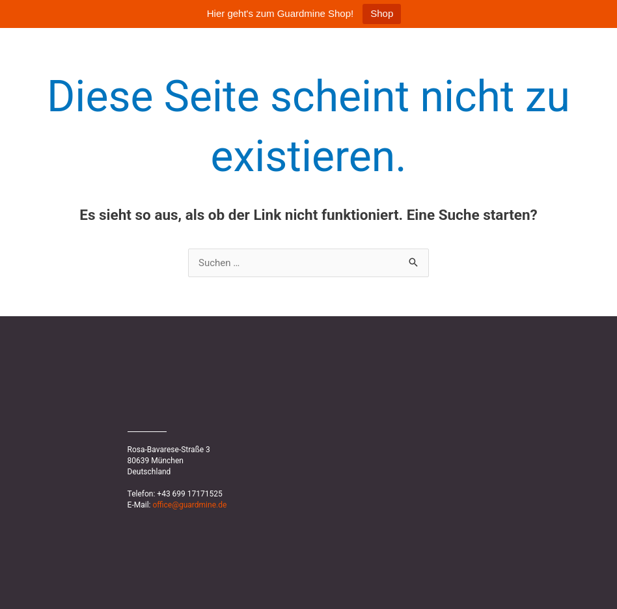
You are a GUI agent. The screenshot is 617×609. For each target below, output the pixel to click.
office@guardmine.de (189, 504)
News (603, 45)
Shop (381, 13)
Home (557, 45)
